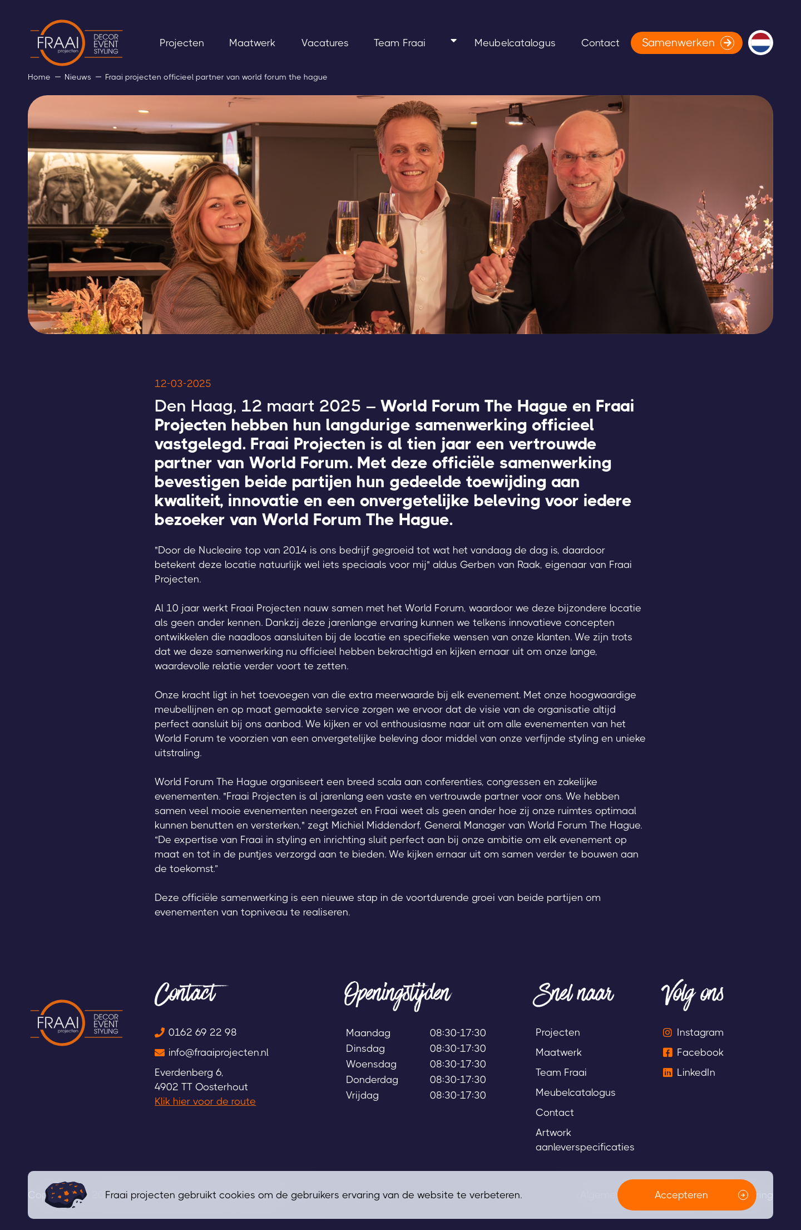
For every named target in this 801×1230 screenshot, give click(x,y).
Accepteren (681, 1194)
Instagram (700, 1032)
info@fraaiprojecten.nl (219, 1052)
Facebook (700, 1052)
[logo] (76, 42)
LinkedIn (696, 1072)
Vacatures (451, 42)
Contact (737, 42)
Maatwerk (368, 42)
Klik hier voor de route (205, 1101)
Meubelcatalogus (640, 42)
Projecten (287, 42)
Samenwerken (75, 89)
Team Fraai (536, 42)
